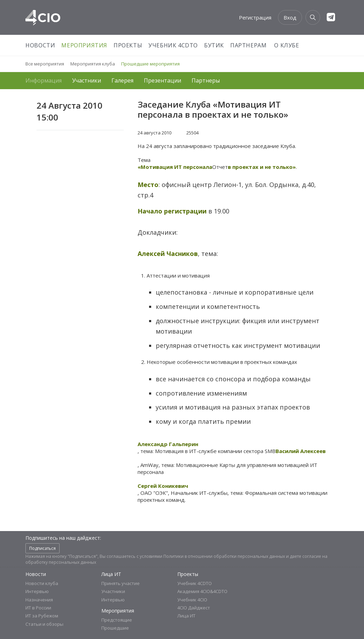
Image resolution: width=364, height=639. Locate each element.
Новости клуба (41, 583)
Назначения (39, 600)
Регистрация (255, 17)
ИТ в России (38, 608)
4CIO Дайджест (193, 608)
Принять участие (120, 583)
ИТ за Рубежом (41, 616)
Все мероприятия (44, 64)
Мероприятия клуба (92, 64)
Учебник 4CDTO (173, 45)
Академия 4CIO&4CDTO (202, 591)
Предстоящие (116, 620)
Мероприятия (84, 45)
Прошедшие (115, 628)
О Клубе (286, 45)
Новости (40, 45)
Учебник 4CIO (192, 600)
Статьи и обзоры (44, 624)
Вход (290, 17)
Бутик (214, 45)
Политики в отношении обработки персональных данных (224, 556)
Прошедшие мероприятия (150, 64)
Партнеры (206, 80)
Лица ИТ (111, 574)
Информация (43, 80)
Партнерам (248, 45)
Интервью (37, 591)
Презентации (162, 80)
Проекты (128, 45)
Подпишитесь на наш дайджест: (63, 538)
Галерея (122, 80)
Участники (86, 80)
